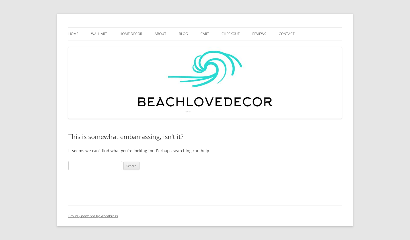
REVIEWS (259, 33)
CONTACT (287, 33)
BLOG (183, 33)
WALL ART (99, 33)
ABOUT (160, 33)
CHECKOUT (231, 33)
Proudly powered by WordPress (93, 215)
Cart (204, 33)
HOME (73, 33)
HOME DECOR (131, 33)
